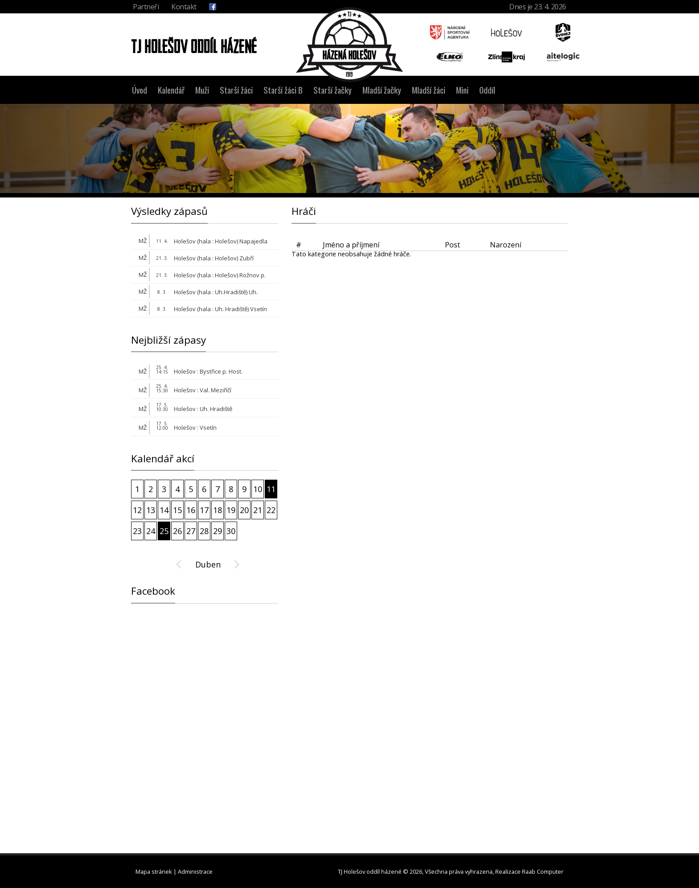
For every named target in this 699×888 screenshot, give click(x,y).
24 (150, 531)
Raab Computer (542, 871)
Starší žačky (332, 89)
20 (244, 510)
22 (271, 510)
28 (204, 531)
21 (257, 510)
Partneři (146, 7)
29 (217, 531)
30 (230, 531)
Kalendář (171, 89)
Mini (462, 89)
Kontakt (184, 7)
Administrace (195, 871)
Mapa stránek (154, 871)
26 (177, 531)
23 (137, 531)
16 (190, 510)
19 (230, 510)
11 (271, 489)
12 (137, 510)
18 (217, 510)
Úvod (139, 89)
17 (204, 510)
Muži (202, 89)
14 (164, 510)
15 (177, 510)
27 (190, 531)
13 (150, 510)
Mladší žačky (381, 89)
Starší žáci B (283, 89)
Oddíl (487, 89)
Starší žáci (236, 89)
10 (257, 489)
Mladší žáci (428, 89)
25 (164, 531)
